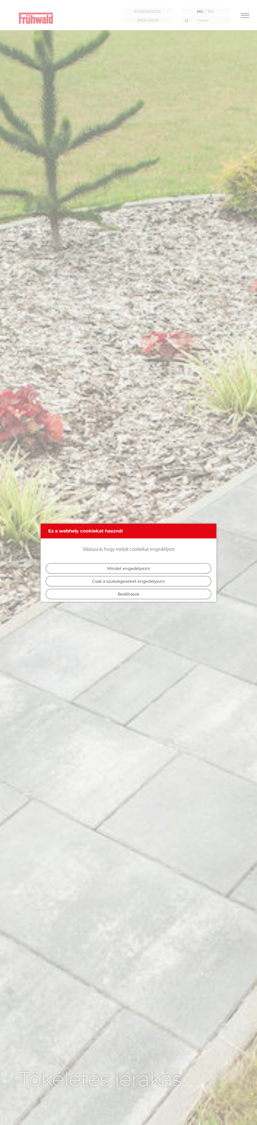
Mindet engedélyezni (128, 568)
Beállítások (129, 593)
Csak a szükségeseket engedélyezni (128, 581)
